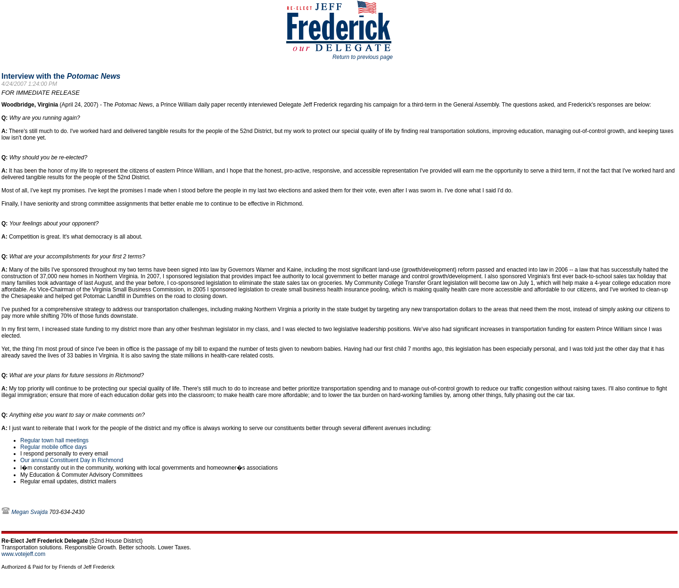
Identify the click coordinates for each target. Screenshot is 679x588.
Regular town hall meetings (54, 440)
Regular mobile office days (53, 447)
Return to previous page (362, 57)
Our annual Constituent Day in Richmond (71, 460)
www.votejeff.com (23, 554)
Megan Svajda (29, 512)
